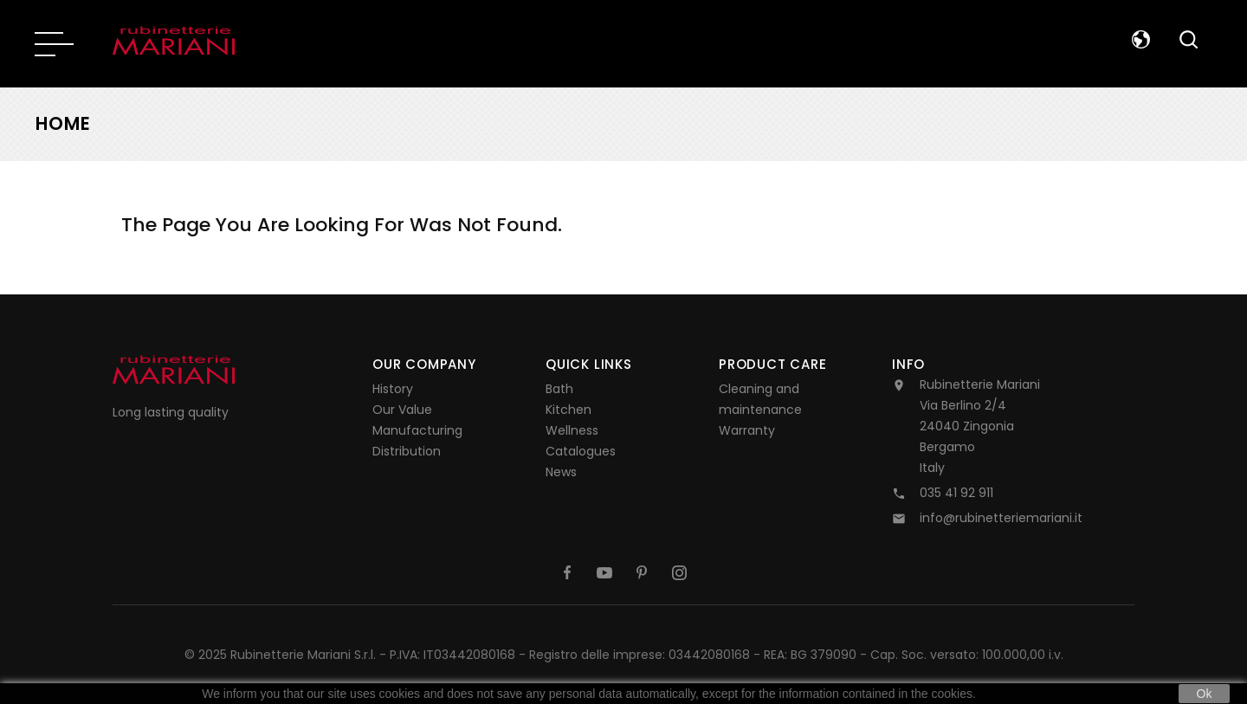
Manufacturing (417, 430)
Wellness (572, 430)
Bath (559, 388)
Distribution (406, 451)
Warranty (747, 430)
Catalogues (581, 451)
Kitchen (568, 409)
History (392, 388)
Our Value (402, 409)
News (561, 472)
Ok (1204, 694)
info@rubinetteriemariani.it (1001, 517)
